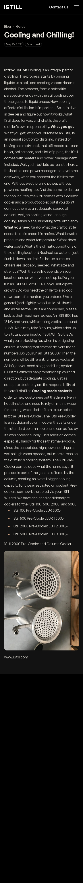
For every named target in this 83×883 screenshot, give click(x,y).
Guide (20, 26)
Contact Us (58, 7)
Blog (7, 26)
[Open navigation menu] (76, 7)
